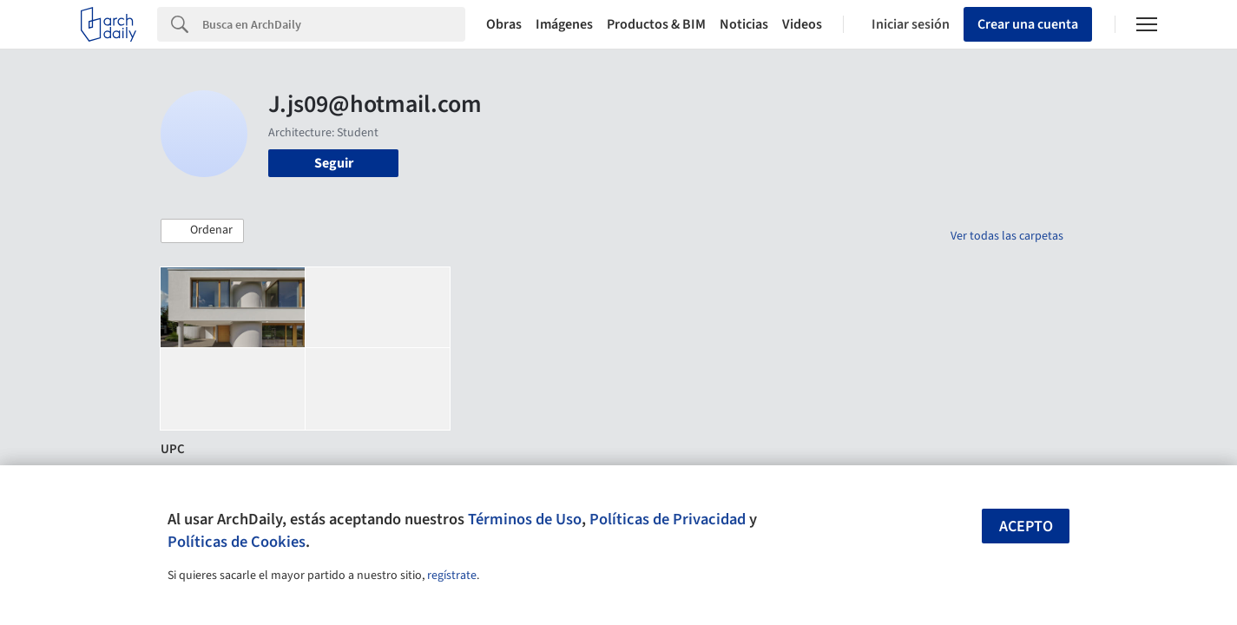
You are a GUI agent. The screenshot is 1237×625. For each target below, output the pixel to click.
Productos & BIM (656, 24)
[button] (202, 231)
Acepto (1026, 526)
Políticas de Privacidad (667, 519)
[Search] (333, 24)
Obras (504, 24)
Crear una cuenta (1027, 24)
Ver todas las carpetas (1007, 236)
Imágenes (564, 24)
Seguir (333, 163)
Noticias (744, 24)
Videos (802, 24)
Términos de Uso (525, 519)
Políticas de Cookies (237, 541)
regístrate (452, 575)
